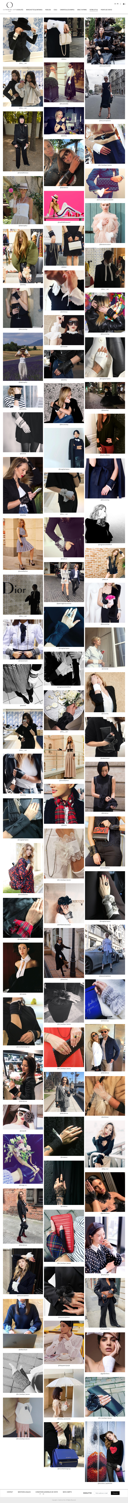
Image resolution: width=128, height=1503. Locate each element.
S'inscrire (115, 1493)
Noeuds (48, 10)
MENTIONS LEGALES (24, 1492)
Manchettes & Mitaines (34, 10)
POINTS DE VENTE (106, 10)
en (115, 4)
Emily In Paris (82, 10)
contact (10, 1492)
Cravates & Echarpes (67, 10)
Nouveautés (18, 10)
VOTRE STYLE (94, 10)
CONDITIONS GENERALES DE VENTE (47, 1492)
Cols (55, 10)
